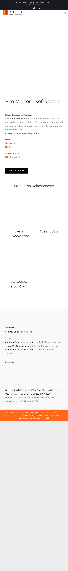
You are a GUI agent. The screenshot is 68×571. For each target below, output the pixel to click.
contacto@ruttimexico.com (40, 2)
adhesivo (16, 118)
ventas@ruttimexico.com (34, 4)
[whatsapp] (29, 7)
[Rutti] (12, 11)
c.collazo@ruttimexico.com (19, 349)
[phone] (39, 7)
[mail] (34, 7)
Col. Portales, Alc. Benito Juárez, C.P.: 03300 (28, 394)
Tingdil (46, 418)
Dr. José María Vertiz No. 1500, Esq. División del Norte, (32, 390)
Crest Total (49, 231)
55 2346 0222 (20, 2)
